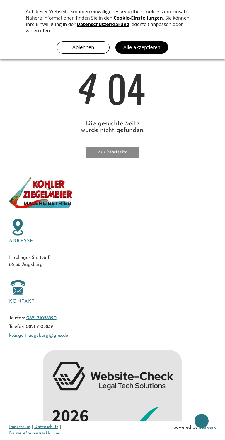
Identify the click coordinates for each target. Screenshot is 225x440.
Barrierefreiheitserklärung (35, 433)
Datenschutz (46, 427)
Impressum (19, 427)
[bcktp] (201, 421)
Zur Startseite (112, 152)
